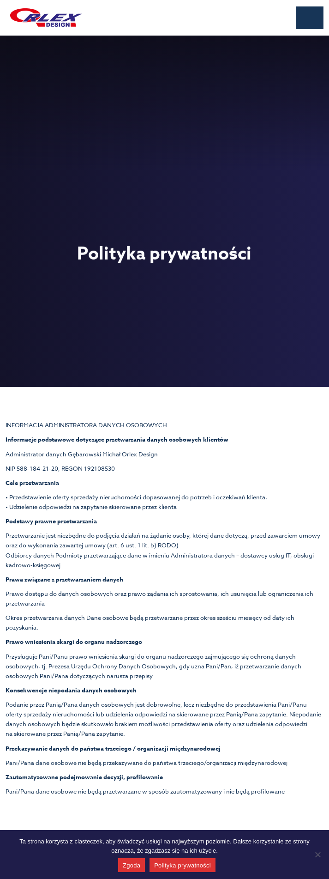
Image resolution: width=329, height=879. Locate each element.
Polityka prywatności (182, 865)
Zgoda (131, 865)
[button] (309, 17)
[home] (44, 17)
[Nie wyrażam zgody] (317, 854)
